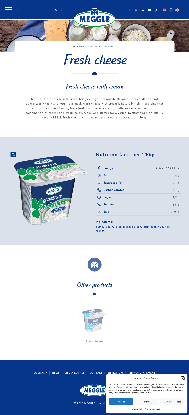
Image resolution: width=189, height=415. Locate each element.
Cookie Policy (137, 409)
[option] (94, 324)
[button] (182, 378)
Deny (146, 401)
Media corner (74, 372)
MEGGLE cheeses (88, 46)
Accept (121, 401)
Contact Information (106, 372)
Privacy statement (152, 409)
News (55, 372)
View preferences (172, 401)
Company (40, 372)
